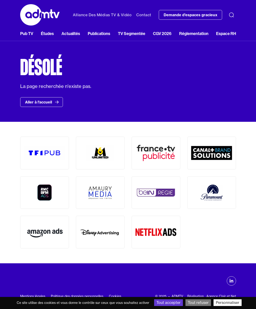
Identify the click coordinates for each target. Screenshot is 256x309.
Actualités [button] (71, 33)
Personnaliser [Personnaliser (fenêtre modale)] (227, 302)
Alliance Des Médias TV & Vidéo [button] (102, 15)
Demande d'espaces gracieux (190, 15)
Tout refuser (198, 302)
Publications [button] (99, 33)
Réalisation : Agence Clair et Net (211, 296)
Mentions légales (32, 296)
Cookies (115, 296)
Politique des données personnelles (77, 296)
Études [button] (47, 33)
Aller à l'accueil (42, 102)
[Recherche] (231, 14)
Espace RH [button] (226, 33)
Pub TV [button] (26, 33)
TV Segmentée (131, 33)
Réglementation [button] (193, 33)
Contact (143, 15)
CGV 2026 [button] (162, 33)
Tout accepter (168, 302)
